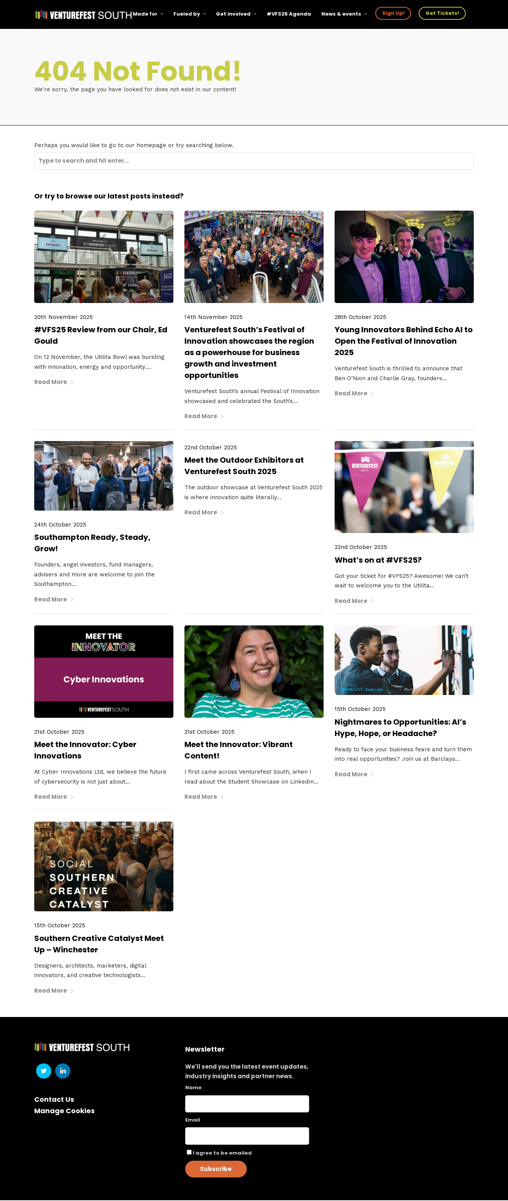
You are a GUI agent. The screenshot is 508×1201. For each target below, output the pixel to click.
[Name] (247, 1104)
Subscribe (216, 1170)
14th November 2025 (213, 317)
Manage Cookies (64, 1111)
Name (193, 1088)
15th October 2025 (360, 709)
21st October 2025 (59, 732)
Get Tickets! (442, 13)
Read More (54, 383)
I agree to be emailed (222, 1153)
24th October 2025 (60, 525)
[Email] (247, 1136)
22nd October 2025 (210, 447)
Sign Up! (394, 13)
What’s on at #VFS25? (378, 560)
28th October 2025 (360, 317)
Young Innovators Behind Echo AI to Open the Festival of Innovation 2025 (404, 342)
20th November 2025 (63, 317)
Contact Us (54, 1100)
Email (192, 1120)
